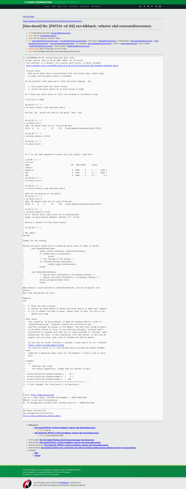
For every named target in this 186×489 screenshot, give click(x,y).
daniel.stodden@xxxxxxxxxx (78, 46)
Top (24, 17)
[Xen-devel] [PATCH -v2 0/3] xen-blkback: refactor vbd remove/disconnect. (65, 428)
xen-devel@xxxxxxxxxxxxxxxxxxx (45, 41)
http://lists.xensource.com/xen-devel (42, 416)
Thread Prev (45, 21)
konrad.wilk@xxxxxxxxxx (60, 33)
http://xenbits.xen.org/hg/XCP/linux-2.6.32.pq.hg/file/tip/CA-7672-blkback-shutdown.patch (72, 65)
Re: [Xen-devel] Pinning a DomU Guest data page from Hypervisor (67, 440)
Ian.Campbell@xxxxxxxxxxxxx (99, 44)
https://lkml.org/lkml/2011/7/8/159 (46, 345)
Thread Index (76, 21)
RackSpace (64, 483)
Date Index (66, 21)
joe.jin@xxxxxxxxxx (48, 36)
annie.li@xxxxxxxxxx (129, 44)
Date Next (36, 21)
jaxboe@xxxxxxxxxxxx (107, 41)
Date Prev (27, 21)
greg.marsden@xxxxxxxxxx (141, 41)
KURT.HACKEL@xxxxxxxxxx (41, 46)
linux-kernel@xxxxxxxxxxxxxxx (62, 44)
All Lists (31, 17)
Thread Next (56, 21)
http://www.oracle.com (42, 395)
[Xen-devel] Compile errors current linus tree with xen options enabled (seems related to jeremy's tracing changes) (88, 448)
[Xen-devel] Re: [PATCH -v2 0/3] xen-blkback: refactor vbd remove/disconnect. (66, 433)
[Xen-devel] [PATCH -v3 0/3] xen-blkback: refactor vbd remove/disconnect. (70, 443)
